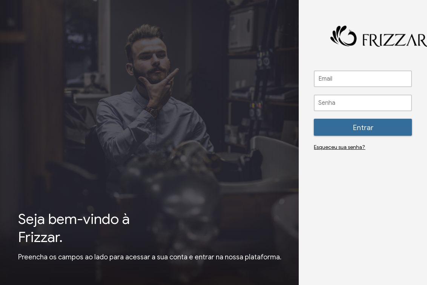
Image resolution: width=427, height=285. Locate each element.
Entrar (363, 127)
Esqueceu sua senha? (339, 147)
